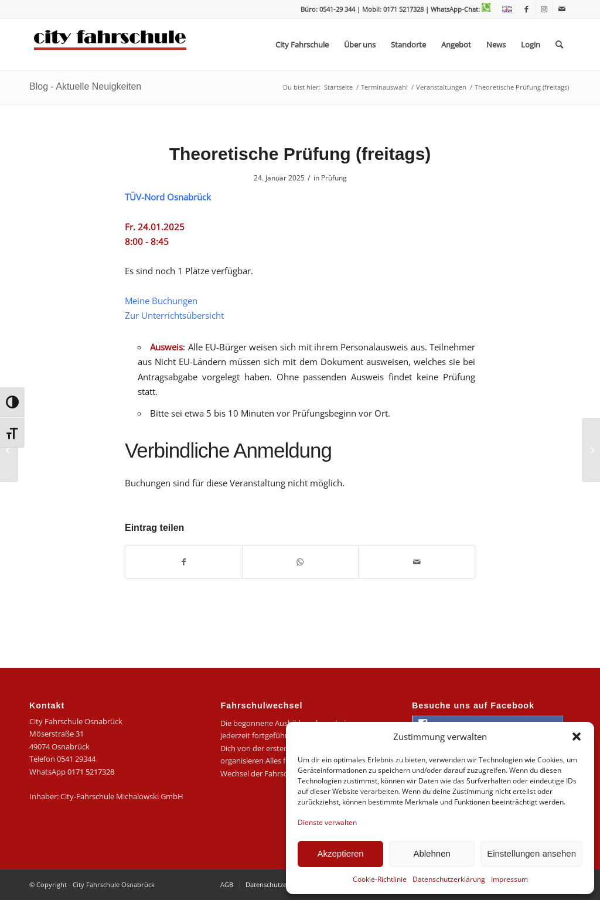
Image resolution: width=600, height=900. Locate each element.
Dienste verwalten (327, 822)
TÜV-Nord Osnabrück (168, 197)
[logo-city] (110, 44)
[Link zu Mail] (562, 9)
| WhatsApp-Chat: (457, 9)
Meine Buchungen (161, 300)
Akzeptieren (340, 853)
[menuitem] (504, 9)
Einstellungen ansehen (531, 853)
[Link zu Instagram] (544, 9)
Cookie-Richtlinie (380, 879)
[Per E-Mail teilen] (417, 562)
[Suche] (559, 44)
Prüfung (334, 178)
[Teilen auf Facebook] (183, 562)
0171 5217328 (90, 771)
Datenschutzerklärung (448, 879)
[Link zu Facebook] (526, 9)
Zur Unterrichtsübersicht (174, 315)
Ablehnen (431, 853)
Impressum (509, 879)
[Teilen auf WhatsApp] (301, 562)
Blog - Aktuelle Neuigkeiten (85, 86)
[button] (576, 736)
